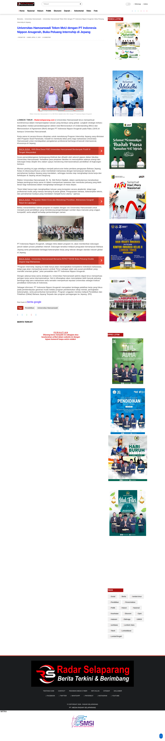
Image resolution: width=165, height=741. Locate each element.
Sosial (113, 596)
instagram (102, 696)
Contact (61, 691)
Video (88, 11)
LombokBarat (126, 631)
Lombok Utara (129, 625)
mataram (114, 619)
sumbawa (114, 625)
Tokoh (113, 631)
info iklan (95, 691)
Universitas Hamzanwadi (33, 19)
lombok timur (137, 596)
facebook (51, 696)
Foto (96, 11)
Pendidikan (29, 308)
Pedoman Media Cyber (78, 691)
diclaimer (118, 691)
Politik (48, 11)
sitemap (106, 691)
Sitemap (137, 4)
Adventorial (79, 11)
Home (21, 11)
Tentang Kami (48, 691)
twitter (63, 696)
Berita (124, 596)
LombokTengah (116, 636)
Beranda (20, 19)
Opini (140, 613)
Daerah (67, 11)
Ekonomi (57, 11)
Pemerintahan (130, 602)
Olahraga (127, 619)
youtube (115, 696)
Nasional (30, 11)
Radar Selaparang (90, 704)
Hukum (40, 11)
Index (145, 4)
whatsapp (76, 696)
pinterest (89, 696)
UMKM (139, 619)
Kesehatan (114, 613)
